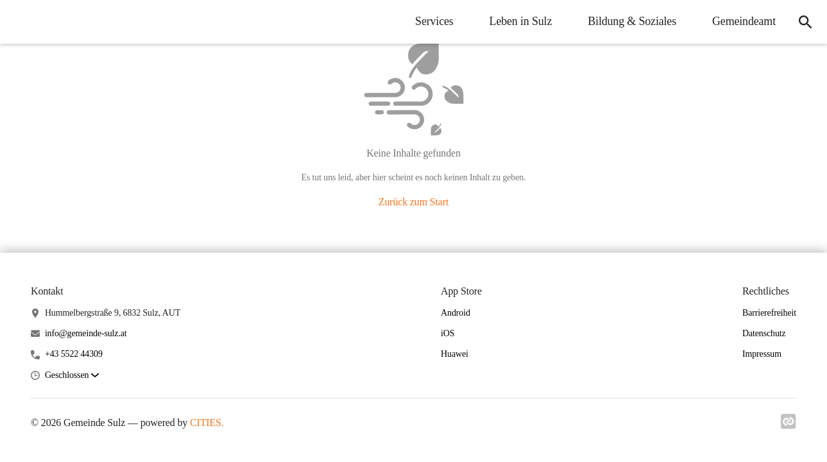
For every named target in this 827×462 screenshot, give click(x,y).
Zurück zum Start (413, 201)
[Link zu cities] (788, 425)
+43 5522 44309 (74, 354)
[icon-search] (805, 21)
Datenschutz (764, 333)
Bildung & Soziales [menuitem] (632, 21)
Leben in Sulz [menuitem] (521, 21)
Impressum (761, 354)
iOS (447, 333)
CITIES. (207, 422)
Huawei (454, 354)
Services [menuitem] (434, 21)
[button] (72, 375)
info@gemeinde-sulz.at (86, 333)
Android (455, 313)
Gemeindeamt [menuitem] (744, 21)
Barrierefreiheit (769, 313)
